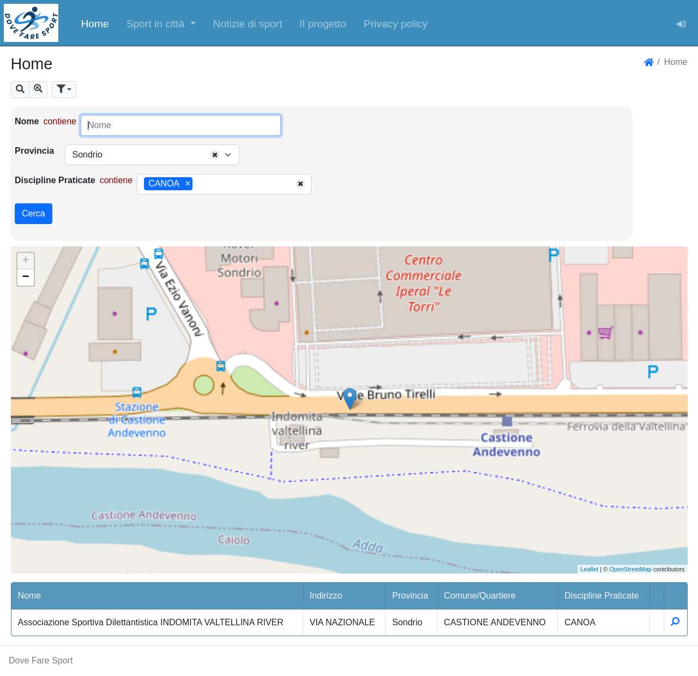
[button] (161, 23)
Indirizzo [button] (326, 595)
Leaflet (589, 569)
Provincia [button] (410, 595)
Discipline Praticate (55, 180)
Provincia (34, 150)
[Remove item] (187, 183)
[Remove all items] (214, 154)
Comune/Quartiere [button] (480, 595)
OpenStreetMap (630, 569)
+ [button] (25, 261)
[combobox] (152, 154)
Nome (27, 121)
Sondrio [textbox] (87, 154)
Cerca (33, 213)
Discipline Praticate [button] (601, 595)
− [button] (25, 277)
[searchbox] (199, 184)
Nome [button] (29, 595)
